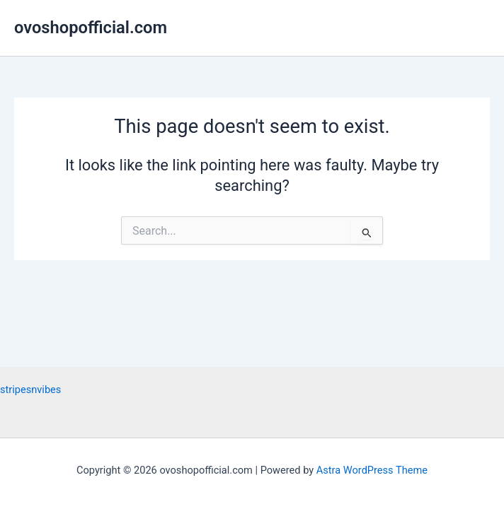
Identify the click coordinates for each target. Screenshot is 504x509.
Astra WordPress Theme (372, 470)
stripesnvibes (30, 389)
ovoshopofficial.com (90, 27)
